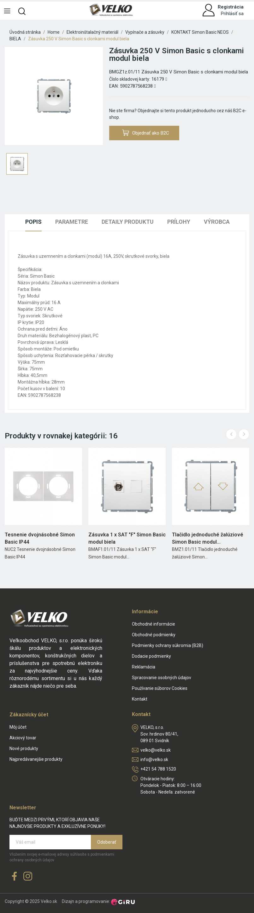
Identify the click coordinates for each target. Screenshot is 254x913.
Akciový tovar (22, 737)
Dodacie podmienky (151, 656)
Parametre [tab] (71, 221)
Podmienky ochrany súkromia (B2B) (167, 645)
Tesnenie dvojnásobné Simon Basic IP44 (40, 538)
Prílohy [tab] (178, 221)
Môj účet (18, 727)
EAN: (114, 86)
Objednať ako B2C (145, 133)
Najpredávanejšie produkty (35, 759)
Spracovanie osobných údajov (161, 677)
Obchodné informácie (153, 624)
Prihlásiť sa (232, 13)
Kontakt (139, 699)
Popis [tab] (33, 221)
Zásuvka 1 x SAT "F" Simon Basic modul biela (127, 538)
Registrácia (231, 7)
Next (244, 434)
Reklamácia (143, 666)
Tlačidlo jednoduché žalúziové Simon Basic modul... (207, 538)
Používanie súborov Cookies (159, 688)
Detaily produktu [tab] (128, 221)
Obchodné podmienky (153, 634)
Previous (231, 434)
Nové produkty (23, 748)
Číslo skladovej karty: (129, 79)
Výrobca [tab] (217, 221)
